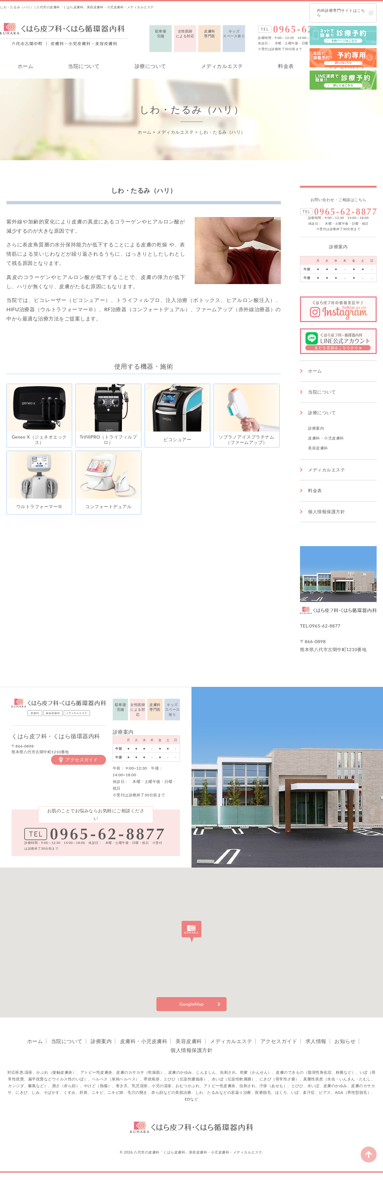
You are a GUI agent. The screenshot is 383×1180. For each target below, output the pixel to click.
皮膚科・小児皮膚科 (326, 438)
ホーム (26, 66)
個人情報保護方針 (326, 511)
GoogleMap (191, 1004)
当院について (84, 66)
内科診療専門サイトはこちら (341, 12)
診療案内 (316, 428)
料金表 (286, 66)
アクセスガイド (81, 759)
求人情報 (316, 1041)
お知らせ (345, 1041)
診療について (150, 66)
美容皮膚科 (318, 448)
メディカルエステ (222, 66)
